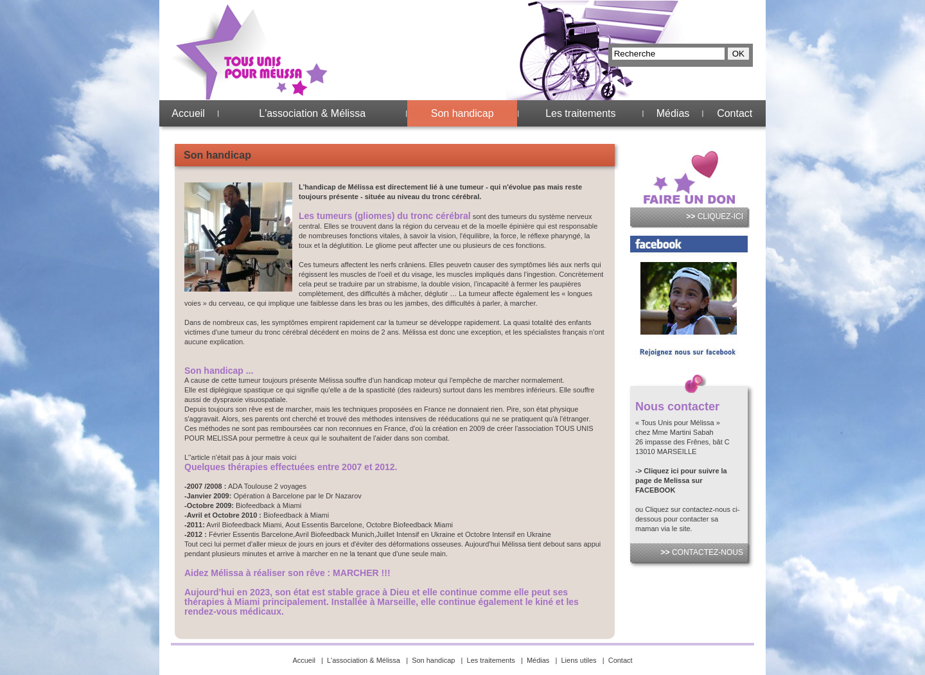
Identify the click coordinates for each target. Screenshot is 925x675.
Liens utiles (579, 660)
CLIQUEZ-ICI (714, 216)
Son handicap (462, 113)
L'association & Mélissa (312, 113)
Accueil (188, 113)
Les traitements (580, 113)
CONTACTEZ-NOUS (702, 552)
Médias (673, 113)
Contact (734, 113)
